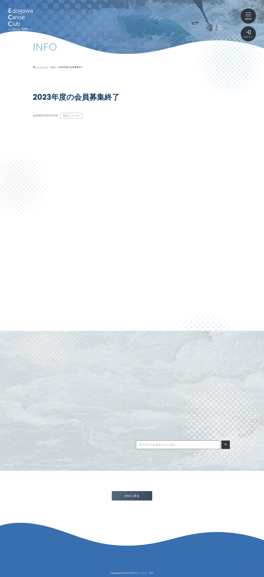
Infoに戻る (132, 496)
